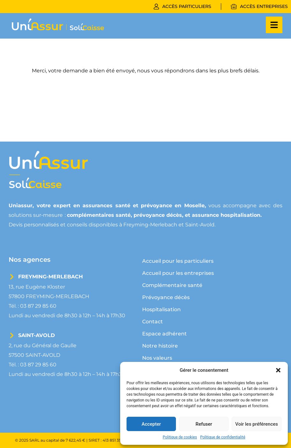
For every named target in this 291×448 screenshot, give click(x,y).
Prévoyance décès (166, 297)
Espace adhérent (164, 334)
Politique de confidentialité (222, 437)
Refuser (203, 424)
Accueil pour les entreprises (178, 273)
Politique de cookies (180, 437)
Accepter (151, 424)
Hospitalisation (161, 309)
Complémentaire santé (172, 285)
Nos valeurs (157, 358)
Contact (152, 322)
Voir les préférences (256, 424)
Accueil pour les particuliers (178, 261)
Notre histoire (160, 346)
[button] (278, 370)
